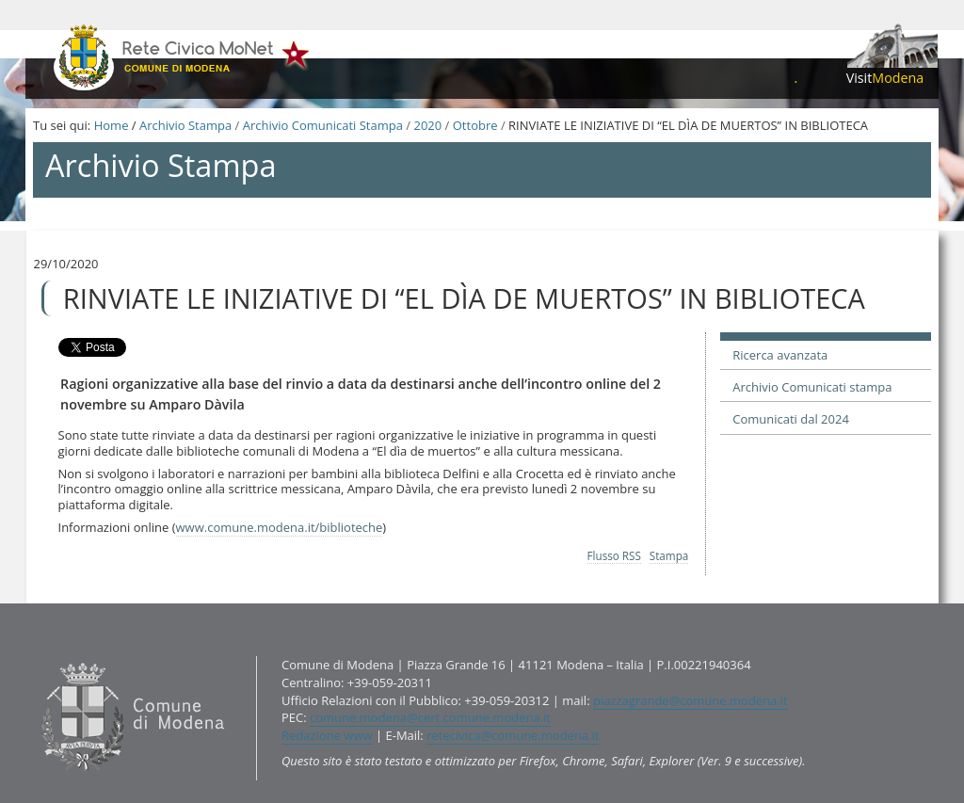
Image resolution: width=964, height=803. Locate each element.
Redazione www (327, 735)
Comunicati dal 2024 (790, 418)
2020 (427, 125)
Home (111, 125)
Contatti (37, 655)
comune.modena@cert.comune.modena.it (430, 717)
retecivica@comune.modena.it (512, 735)
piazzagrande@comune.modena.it (690, 700)
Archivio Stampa (185, 125)
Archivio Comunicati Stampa (323, 125)
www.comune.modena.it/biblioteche (279, 527)
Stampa (669, 555)
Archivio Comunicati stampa (812, 386)
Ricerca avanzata (779, 354)
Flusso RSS (614, 555)
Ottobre (475, 125)
